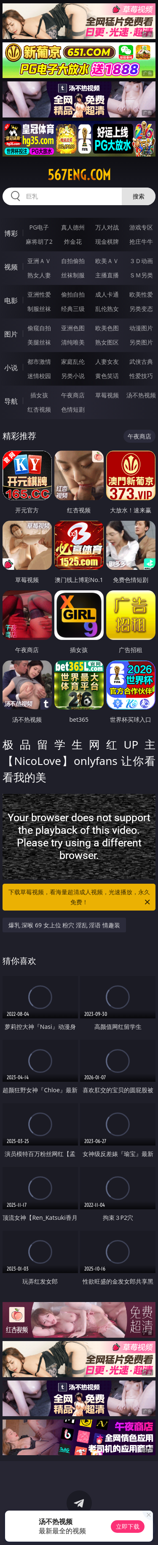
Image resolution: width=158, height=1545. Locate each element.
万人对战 (107, 227)
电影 (11, 300)
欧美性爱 (141, 294)
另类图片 (141, 342)
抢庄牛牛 (141, 241)
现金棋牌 (107, 241)
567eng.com (79, 175)
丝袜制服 (73, 275)
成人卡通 (107, 294)
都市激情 (39, 361)
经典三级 (73, 309)
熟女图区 (107, 342)
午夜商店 (73, 395)
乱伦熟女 (107, 309)
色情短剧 (73, 409)
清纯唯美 (73, 342)
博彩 (11, 233)
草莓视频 (107, 395)
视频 (11, 266)
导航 (11, 401)
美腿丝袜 (39, 342)
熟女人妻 (39, 275)
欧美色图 (107, 328)
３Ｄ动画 (141, 261)
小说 (11, 367)
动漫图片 (141, 328)
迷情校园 (39, 376)
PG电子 (39, 227)
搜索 (139, 196)
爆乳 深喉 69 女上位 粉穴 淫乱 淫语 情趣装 (64, 925)
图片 (11, 334)
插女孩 (39, 395)
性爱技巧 (141, 376)
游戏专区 (141, 227)
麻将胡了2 (39, 241)
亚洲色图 (73, 328)
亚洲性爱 (39, 294)
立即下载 (127, 1526)
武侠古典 (141, 361)
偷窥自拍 (39, 328)
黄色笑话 (107, 376)
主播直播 (107, 275)
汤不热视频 (141, 395)
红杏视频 (39, 409)
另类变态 (141, 309)
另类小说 (73, 376)
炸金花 (73, 241)
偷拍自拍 (73, 294)
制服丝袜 (39, 309)
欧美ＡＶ (107, 261)
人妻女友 (107, 361)
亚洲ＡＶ (39, 261)
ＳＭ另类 (141, 275)
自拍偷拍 (73, 261)
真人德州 (73, 227)
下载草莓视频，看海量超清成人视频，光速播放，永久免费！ (80, 897)
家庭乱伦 (73, 361)
